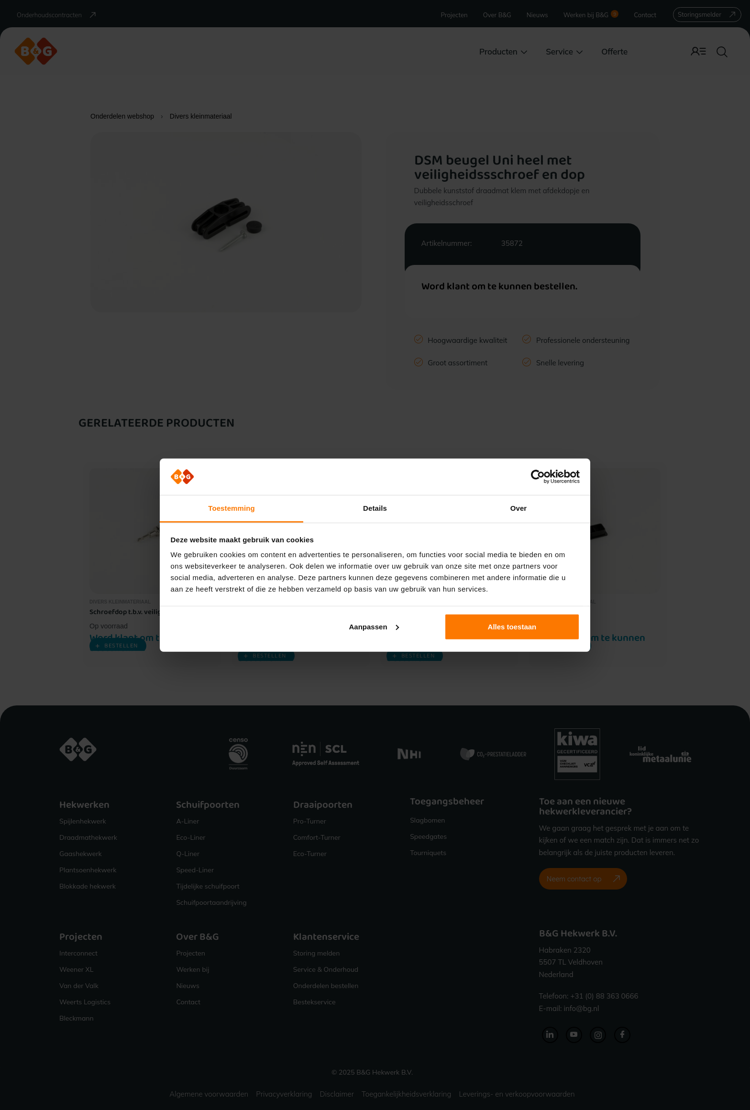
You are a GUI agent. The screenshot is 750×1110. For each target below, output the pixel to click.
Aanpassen (374, 627)
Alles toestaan (512, 627)
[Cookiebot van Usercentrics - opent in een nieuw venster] (538, 477)
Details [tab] (375, 508)
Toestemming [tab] (231, 508)
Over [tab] (518, 508)
